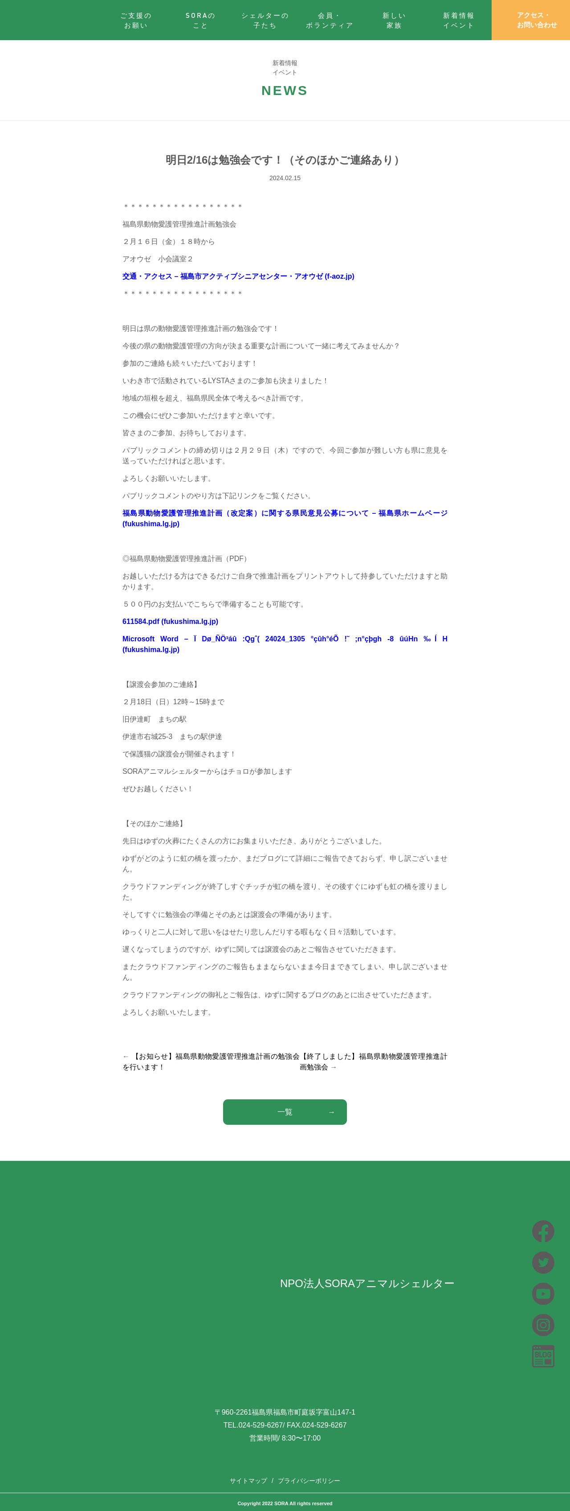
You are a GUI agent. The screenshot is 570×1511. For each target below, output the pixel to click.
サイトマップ (248, 1480)
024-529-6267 (260, 1425)
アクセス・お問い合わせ (531, 20)
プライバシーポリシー (309, 1480)
